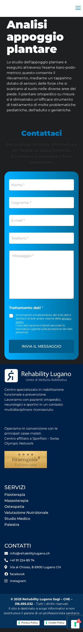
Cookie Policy (56, 627)
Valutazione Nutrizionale (26, 517)
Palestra (11, 529)
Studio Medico (17, 523)
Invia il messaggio (41, 350)
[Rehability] (30, 8)
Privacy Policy (29, 627)
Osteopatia (14, 511)
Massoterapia (16, 505)
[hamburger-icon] (78, 8)
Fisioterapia (14, 499)
